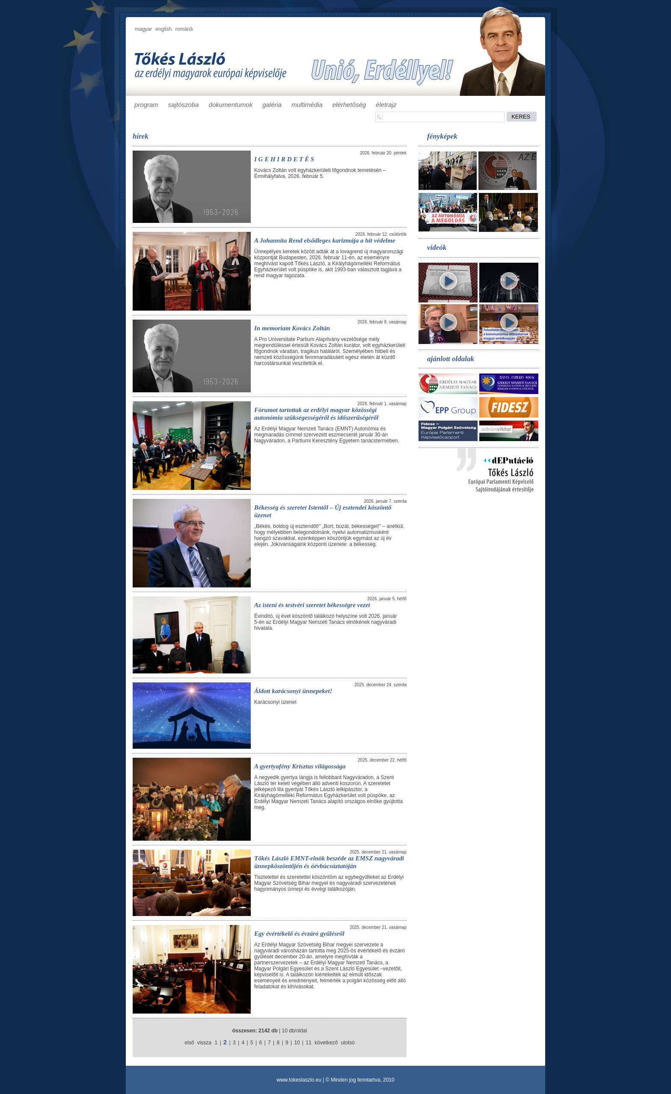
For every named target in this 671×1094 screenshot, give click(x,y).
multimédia (307, 104)
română (184, 29)
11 (309, 1043)
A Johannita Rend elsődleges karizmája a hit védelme (324, 240)
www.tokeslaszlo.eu (298, 1080)
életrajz (386, 104)
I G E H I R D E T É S (284, 159)
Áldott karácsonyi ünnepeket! (293, 691)
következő (326, 1043)
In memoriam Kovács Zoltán (292, 328)
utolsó (348, 1043)
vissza (204, 1043)
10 (297, 1043)
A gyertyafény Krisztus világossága (300, 766)
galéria (272, 104)
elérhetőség (349, 104)
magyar (143, 29)
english (163, 29)
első (189, 1043)
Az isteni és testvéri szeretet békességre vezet (312, 605)
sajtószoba (183, 104)
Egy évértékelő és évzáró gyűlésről (299, 933)
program (146, 104)
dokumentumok (231, 104)
